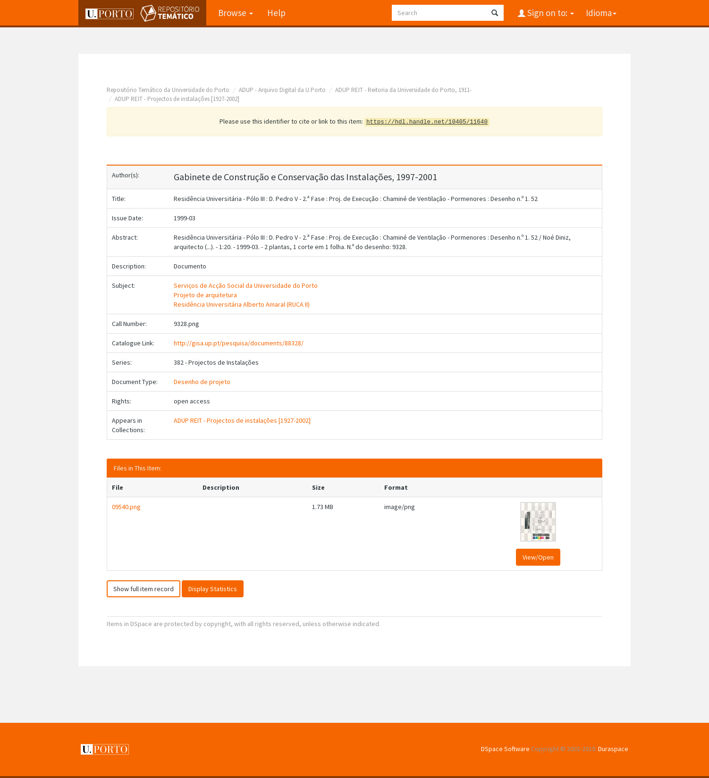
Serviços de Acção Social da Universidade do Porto (246, 285)
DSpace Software (505, 749)
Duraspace (613, 749)
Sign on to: (549, 12)
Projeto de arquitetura (205, 295)
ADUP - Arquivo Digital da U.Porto (282, 90)
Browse (235, 12)
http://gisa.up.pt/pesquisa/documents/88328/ (239, 343)
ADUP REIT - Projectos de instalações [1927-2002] (177, 99)
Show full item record (143, 589)
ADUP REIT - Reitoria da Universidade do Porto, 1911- (403, 90)
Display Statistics (212, 589)
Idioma (601, 12)
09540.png (126, 506)
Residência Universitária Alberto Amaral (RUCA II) (242, 304)
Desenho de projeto (202, 381)
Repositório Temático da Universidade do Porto (168, 90)
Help (276, 12)
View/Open (538, 557)
